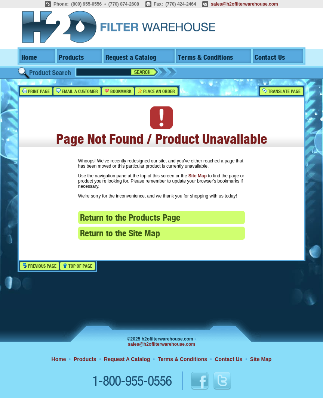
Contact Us (270, 57)
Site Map (197, 175)
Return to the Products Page (130, 218)
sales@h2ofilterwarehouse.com (244, 4)
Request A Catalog (127, 359)
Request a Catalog (130, 57)
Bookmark (118, 91)
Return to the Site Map (120, 234)
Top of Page (77, 266)
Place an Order (156, 91)
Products (71, 57)
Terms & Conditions (205, 57)
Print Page (36, 91)
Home (29, 57)
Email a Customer (77, 91)
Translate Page (281, 91)
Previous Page (39, 266)
